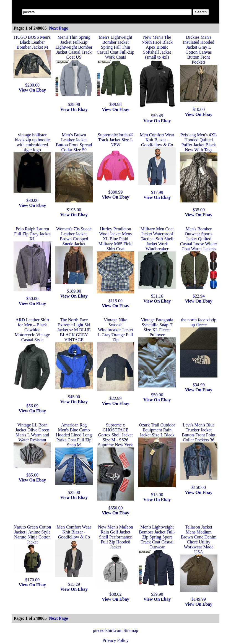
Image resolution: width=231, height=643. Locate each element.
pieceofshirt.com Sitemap (115, 630)
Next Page (58, 28)
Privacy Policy (116, 640)
